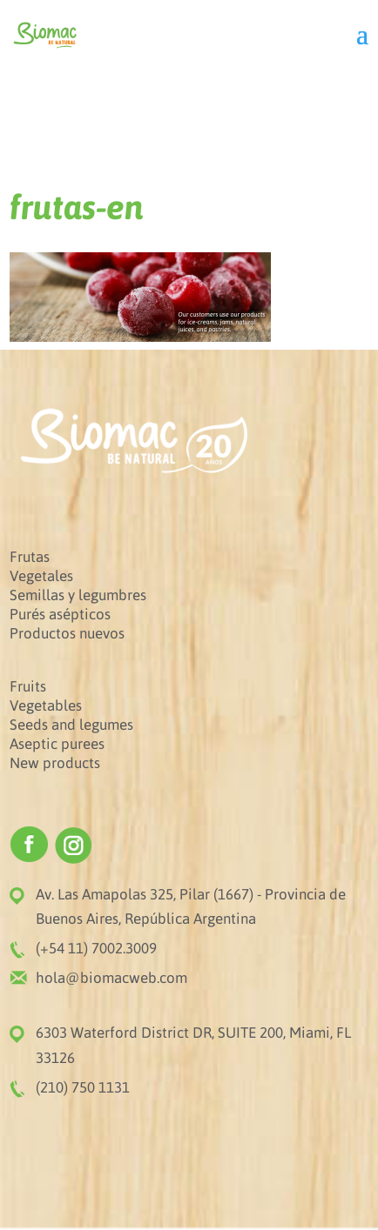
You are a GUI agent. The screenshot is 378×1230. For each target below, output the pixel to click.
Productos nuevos (67, 633)
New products (55, 763)
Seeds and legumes (71, 724)
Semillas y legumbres (78, 595)
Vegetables (46, 705)
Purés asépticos (60, 614)
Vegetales (41, 576)
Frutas (30, 556)
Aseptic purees (57, 743)
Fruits (28, 686)
